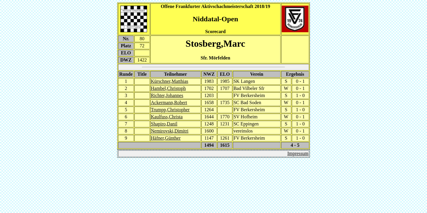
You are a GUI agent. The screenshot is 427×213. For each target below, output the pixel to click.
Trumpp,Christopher (170, 109)
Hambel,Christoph (168, 88)
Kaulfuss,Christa (167, 116)
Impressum (297, 153)
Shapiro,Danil (164, 123)
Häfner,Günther (166, 138)
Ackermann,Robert (169, 102)
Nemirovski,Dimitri (170, 130)
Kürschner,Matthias (169, 81)
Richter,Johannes (167, 95)
